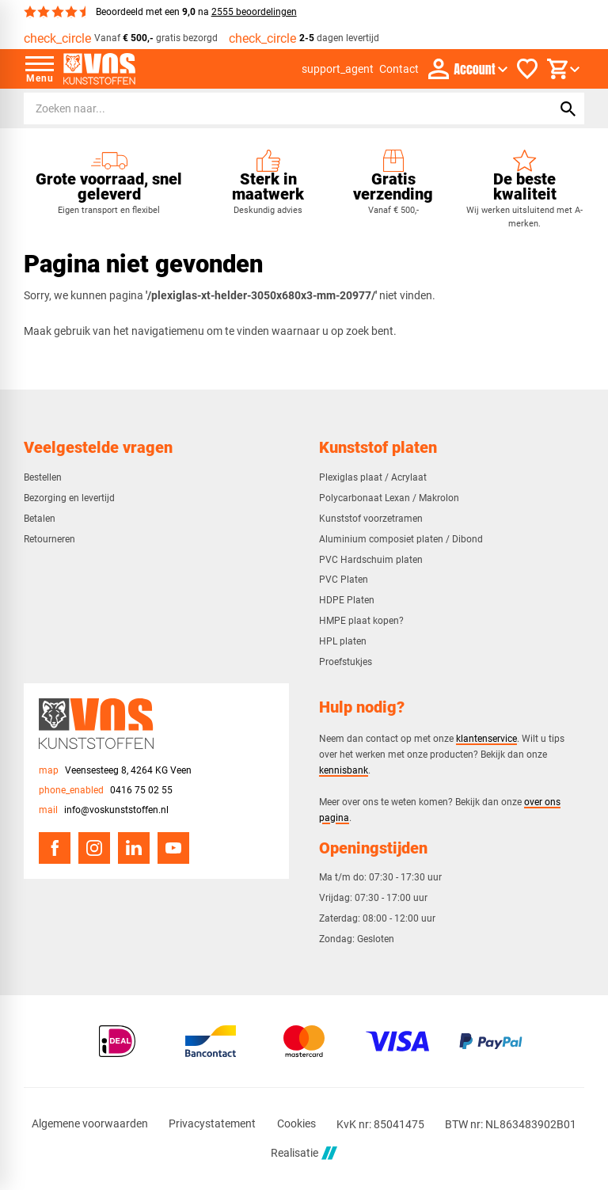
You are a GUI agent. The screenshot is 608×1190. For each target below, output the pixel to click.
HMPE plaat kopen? (361, 620)
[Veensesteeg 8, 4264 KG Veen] (115, 771)
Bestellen (43, 477)
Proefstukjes (345, 661)
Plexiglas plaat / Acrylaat (373, 477)
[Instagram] (94, 848)
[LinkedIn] (134, 848)
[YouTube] (173, 848)
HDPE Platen (346, 600)
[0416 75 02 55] (106, 791)
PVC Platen (343, 579)
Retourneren (49, 539)
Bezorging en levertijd (69, 498)
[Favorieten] (527, 69)
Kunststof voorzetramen (371, 518)
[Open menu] (39, 69)
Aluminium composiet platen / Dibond (401, 539)
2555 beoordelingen (254, 11)
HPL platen (343, 641)
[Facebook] (54, 848)
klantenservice (486, 738)
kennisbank (343, 770)
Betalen (39, 518)
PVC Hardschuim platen (371, 559)
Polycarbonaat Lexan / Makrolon (389, 498)
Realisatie (304, 1153)
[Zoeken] (273, 108)
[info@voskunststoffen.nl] (104, 810)
